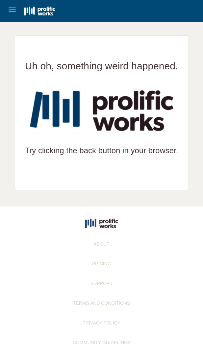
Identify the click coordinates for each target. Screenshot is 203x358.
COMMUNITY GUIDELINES (101, 342)
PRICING (101, 263)
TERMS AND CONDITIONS (101, 303)
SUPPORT (101, 283)
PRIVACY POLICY (101, 322)
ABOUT (101, 244)
